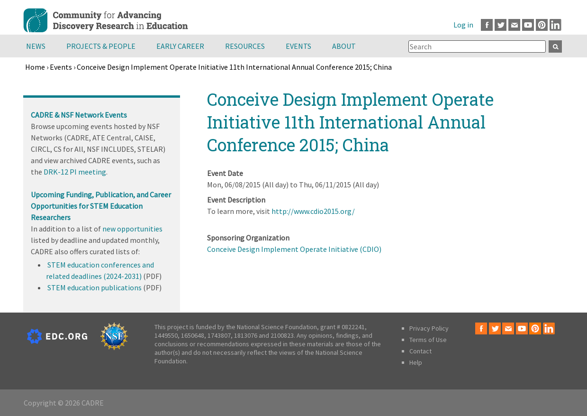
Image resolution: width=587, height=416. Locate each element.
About (344, 46)
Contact (420, 351)
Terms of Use (428, 339)
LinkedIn (555, 25)
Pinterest (542, 25)
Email (514, 25)
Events (298, 46)
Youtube (528, 25)
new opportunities (132, 228)
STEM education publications (94, 287)
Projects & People (100, 46)
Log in (463, 24)
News (35, 46)
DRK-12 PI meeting (75, 171)
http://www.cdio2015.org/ (313, 211)
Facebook (487, 25)
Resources (245, 46)
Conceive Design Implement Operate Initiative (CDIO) (294, 249)
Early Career (180, 46)
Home (35, 67)
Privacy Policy (429, 328)
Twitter (500, 25)
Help (415, 362)
